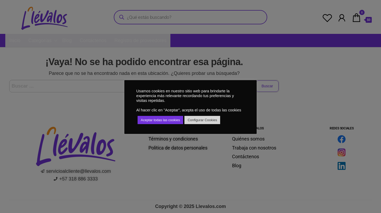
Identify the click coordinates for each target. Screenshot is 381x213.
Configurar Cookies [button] (202, 120)
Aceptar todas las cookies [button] (160, 120)
